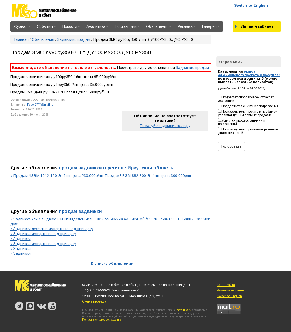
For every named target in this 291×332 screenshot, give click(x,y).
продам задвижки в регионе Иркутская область (116, 167)
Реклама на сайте (230, 290)
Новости (71, 26)
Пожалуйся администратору (165, 125)
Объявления (158, 26)
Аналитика (97, 26)
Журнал (21, 26)
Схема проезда (94, 301)
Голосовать (231, 146)
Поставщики (127, 26)
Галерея (211, 26)
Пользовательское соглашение (101, 319)
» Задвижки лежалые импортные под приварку (51, 229)
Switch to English (251, 5)
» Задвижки (20, 239)
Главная (21, 39)
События (46, 26)
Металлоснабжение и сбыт (51, 11)
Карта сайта (226, 285)
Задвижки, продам (73, 39)
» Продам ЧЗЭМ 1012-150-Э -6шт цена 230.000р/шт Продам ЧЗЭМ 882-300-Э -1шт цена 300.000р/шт (101, 175)
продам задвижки (80, 211)
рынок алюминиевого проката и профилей (249, 73)
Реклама (187, 26)
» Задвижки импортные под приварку (43, 234)
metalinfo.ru (183, 309)
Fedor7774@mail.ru (40, 104)
